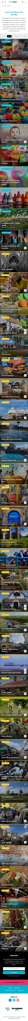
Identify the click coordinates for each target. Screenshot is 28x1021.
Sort (24, 36)
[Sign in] (5, 2)
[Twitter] (14, 1000)
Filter (17, 36)
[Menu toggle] (2, 2)
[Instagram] (17, 1000)
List (9, 36)
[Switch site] (18, 2)
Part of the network (14, 982)
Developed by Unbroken (14, 1018)
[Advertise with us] (25, 2)
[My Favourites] (22, 2)
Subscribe (14, 972)
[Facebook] (10, 1000)
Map (4, 36)
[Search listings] (14, 5)
